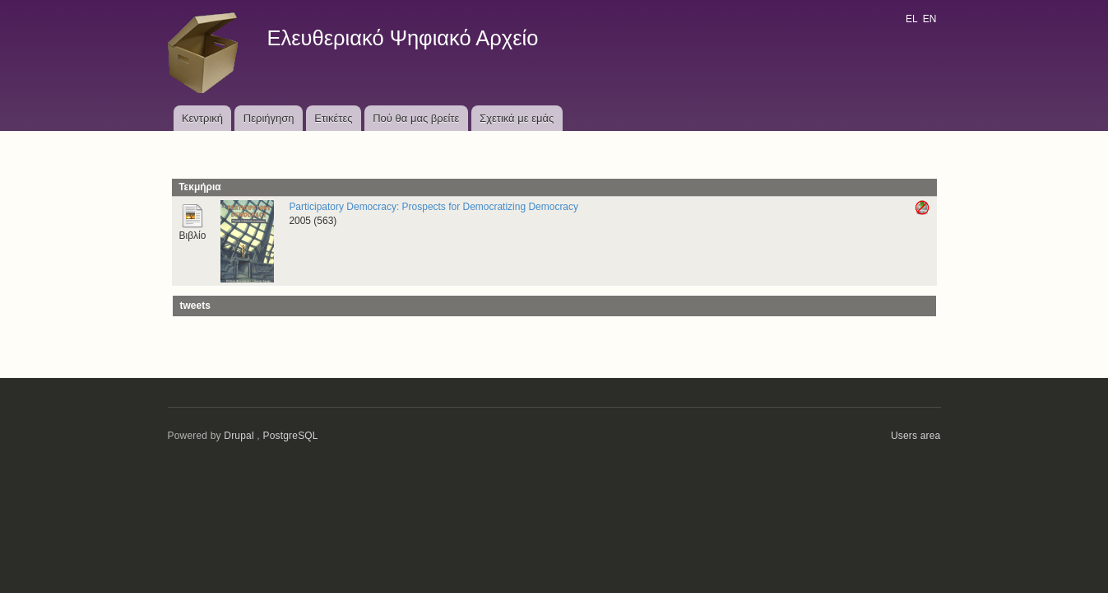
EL (911, 19)
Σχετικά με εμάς (517, 118)
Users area (916, 435)
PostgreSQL (290, 435)
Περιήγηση (268, 118)
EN (930, 19)
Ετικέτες (333, 118)
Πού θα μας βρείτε (416, 118)
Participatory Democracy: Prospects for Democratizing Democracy (433, 206)
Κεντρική (202, 118)
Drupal (239, 435)
